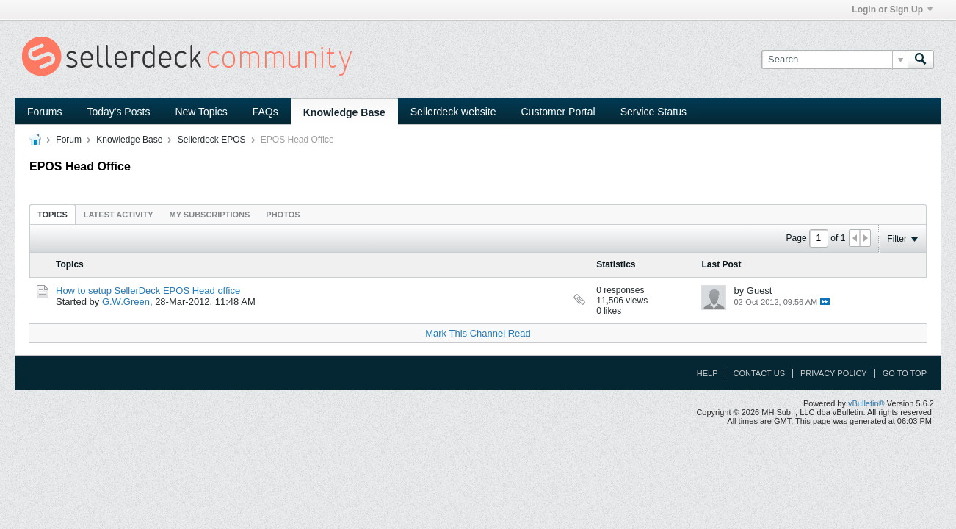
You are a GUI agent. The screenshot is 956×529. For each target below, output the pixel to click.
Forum (69, 139)
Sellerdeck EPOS (212, 139)
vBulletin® (866, 403)
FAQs (265, 112)
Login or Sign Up (892, 9)
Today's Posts (118, 112)
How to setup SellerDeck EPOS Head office (148, 290)
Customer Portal (558, 112)
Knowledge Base (344, 112)
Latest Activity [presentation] (118, 214)
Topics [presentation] (52, 214)
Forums (44, 112)
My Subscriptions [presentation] (210, 214)
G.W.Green (126, 301)
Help (707, 373)
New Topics (201, 112)
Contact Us (759, 373)
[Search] (834, 59)
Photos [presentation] (283, 214)
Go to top (905, 373)
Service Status (653, 112)
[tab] (52, 214)
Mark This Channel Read (478, 333)
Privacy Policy (833, 373)
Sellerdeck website (453, 112)
